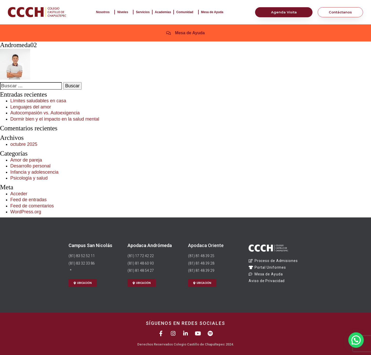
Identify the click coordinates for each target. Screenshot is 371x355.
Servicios (142, 12)
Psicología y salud (29, 178)
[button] (356, 339)
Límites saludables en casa (38, 100)
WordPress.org (25, 211)
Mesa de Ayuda (213, 12)
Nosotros (104, 12)
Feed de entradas (28, 199)
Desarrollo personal (30, 165)
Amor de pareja (26, 160)
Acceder (18, 193)
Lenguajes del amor (30, 106)
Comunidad (186, 12)
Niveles (124, 12)
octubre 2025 (23, 144)
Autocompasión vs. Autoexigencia (45, 112)
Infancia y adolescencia (34, 172)
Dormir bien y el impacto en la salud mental (54, 119)
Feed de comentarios (32, 205)
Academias (163, 12)
